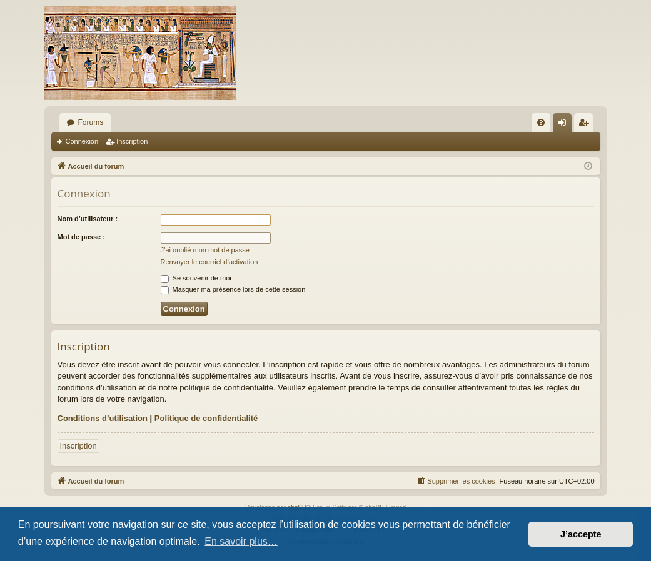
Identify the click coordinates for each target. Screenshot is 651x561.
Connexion (82, 141)
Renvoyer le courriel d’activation (209, 262)
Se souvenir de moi (196, 278)
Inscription (132, 141)
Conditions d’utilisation (103, 418)
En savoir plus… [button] (241, 541)
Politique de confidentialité (206, 418)
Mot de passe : (81, 237)
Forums (91, 122)
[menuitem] (541, 122)
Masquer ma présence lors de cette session (233, 289)
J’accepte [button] (581, 534)
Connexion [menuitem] (564, 125)
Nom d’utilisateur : (88, 218)
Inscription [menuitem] (585, 125)
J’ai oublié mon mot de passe (205, 250)
